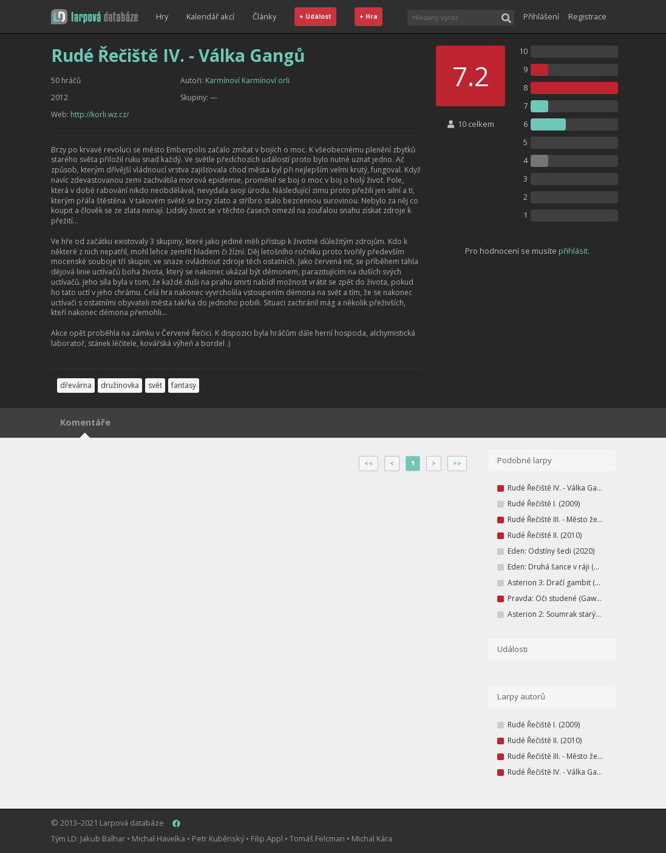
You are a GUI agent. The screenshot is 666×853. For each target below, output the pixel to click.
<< (368, 463)
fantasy (183, 385)
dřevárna (76, 385)
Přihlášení (541, 16)
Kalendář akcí (210, 16)
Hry (162, 16)
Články (264, 16)
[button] (94, 16)
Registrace (587, 16)
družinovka (120, 385)
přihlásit (573, 250)
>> (457, 463)
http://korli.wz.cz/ (99, 114)
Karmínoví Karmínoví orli (247, 80)
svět (155, 385)
